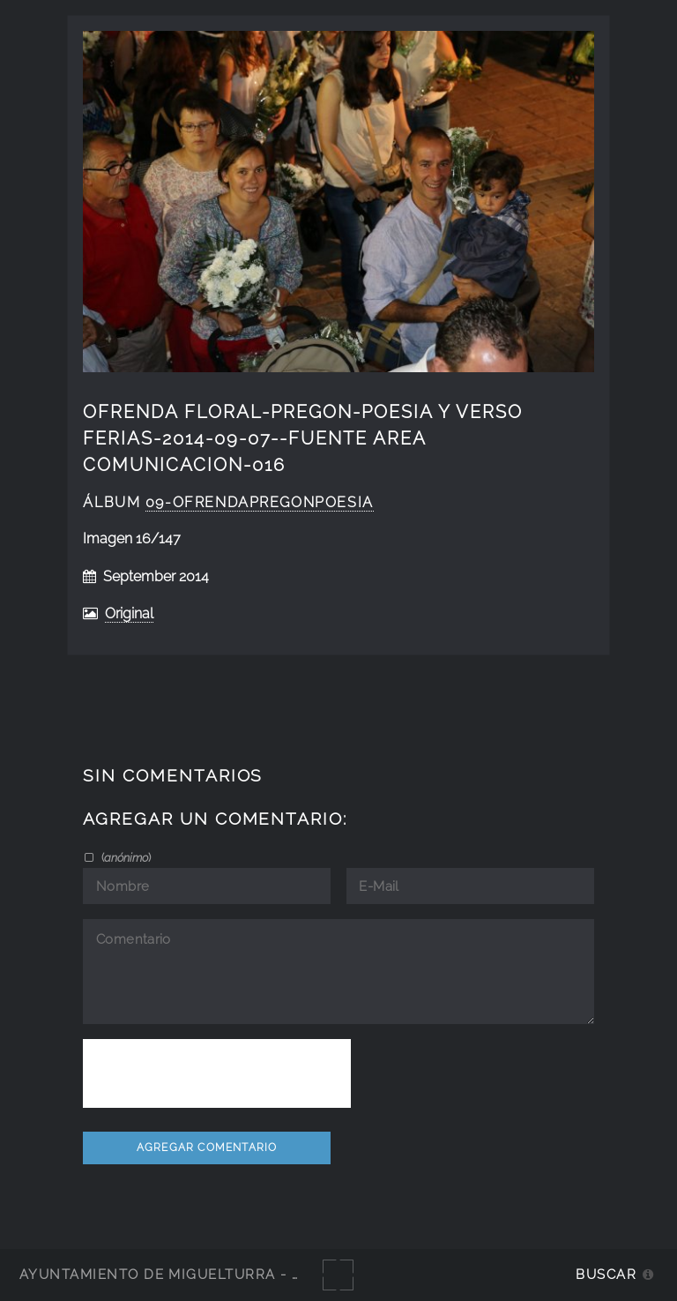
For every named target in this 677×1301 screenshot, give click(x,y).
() (125, 857)
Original (129, 613)
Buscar (606, 1274)
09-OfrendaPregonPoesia (259, 502)
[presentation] (217, 1073)
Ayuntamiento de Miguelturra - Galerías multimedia (241, 1274)
